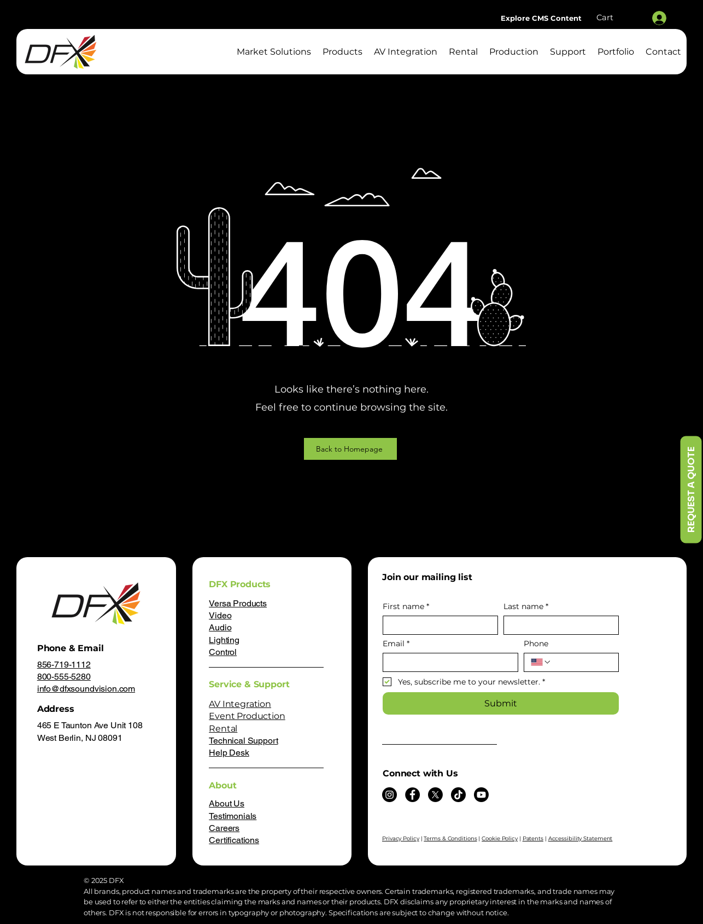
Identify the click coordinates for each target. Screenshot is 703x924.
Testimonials (232, 816)
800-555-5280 (64, 676)
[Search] (607, 41)
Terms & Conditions (450, 838)
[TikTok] (458, 794)
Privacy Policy (400, 838)
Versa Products (238, 603)
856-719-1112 (64, 664)
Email (396, 643)
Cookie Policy (500, 838)
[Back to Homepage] (350, 449)
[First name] (437, 625)
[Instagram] (389, 794)
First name (406, 606)
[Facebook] (412, 794)
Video (220, 615)
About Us (226, 803)
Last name (525, 606)
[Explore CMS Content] (541, 18)
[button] (616, 17)
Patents (533, 838)
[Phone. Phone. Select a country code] (541, 662)
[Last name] (558, 625)
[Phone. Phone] (582, 662)
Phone (536, 643)
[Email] (447, 662)
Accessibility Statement (580, 838)
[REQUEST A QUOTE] (690, 489)
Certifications (234, 840)
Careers (224, 828)
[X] (435, 794)
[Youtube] (481, 794)
